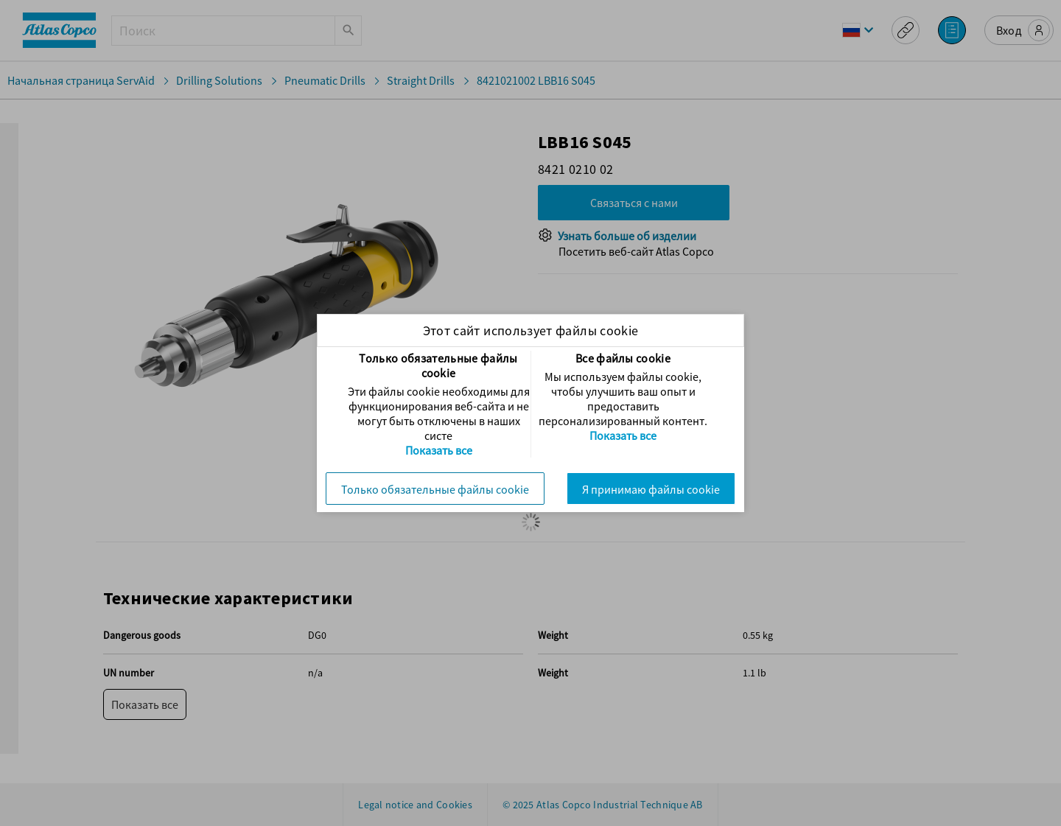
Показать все (438, 450)
